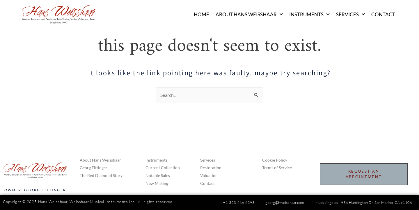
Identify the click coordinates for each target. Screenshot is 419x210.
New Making (156, 183)
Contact (383, 15)
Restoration (210, 167)
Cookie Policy (274, 160)
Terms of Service (277, 167)
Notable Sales (157, 175)
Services (350, 15)
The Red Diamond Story (101, 175)
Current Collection (162, 167)
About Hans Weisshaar (249, 15)
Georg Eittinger (93, 167)
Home (201, 15)
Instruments (309, 15)
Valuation (209, 175)
